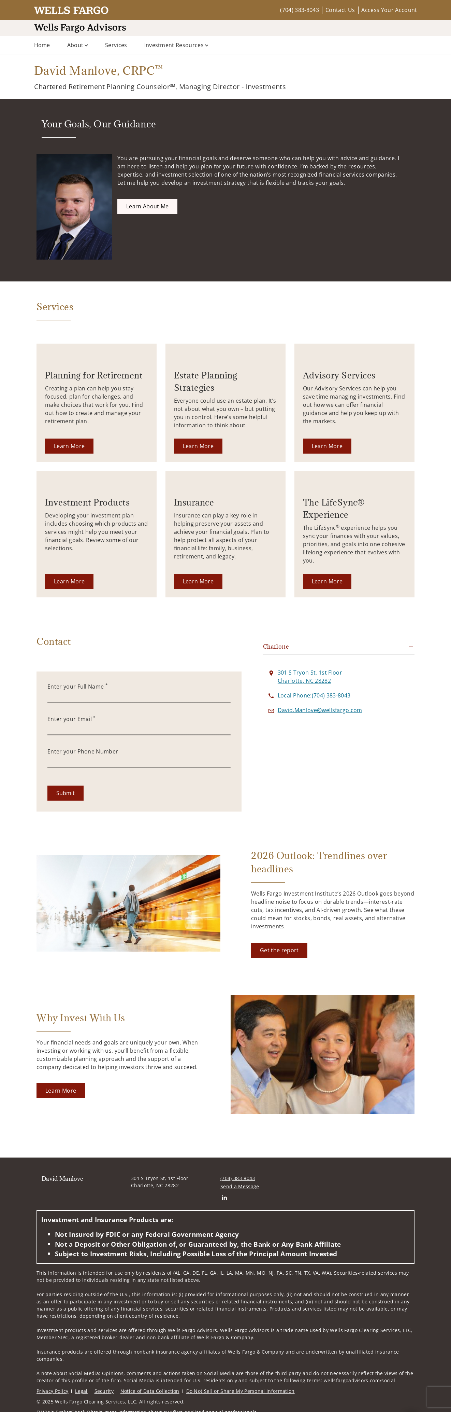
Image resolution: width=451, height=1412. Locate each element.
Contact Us (340, 10)
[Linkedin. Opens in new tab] (224, 1197)
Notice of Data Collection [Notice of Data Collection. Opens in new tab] (149, 1391)
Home (42, 45)
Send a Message (239, 1186)
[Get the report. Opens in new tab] (279, 950)
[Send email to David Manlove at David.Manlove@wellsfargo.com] (320, 710)
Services (116, 45)
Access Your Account (389, 10)
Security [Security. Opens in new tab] (104, 1391)
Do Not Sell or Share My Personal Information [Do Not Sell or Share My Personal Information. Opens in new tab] (240, 1391)
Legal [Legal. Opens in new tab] (81, 1391)
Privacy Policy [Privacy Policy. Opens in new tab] (52, 1391)
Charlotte (276, 646)
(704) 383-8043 (299, 10)
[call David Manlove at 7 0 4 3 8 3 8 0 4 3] (314, 695)
